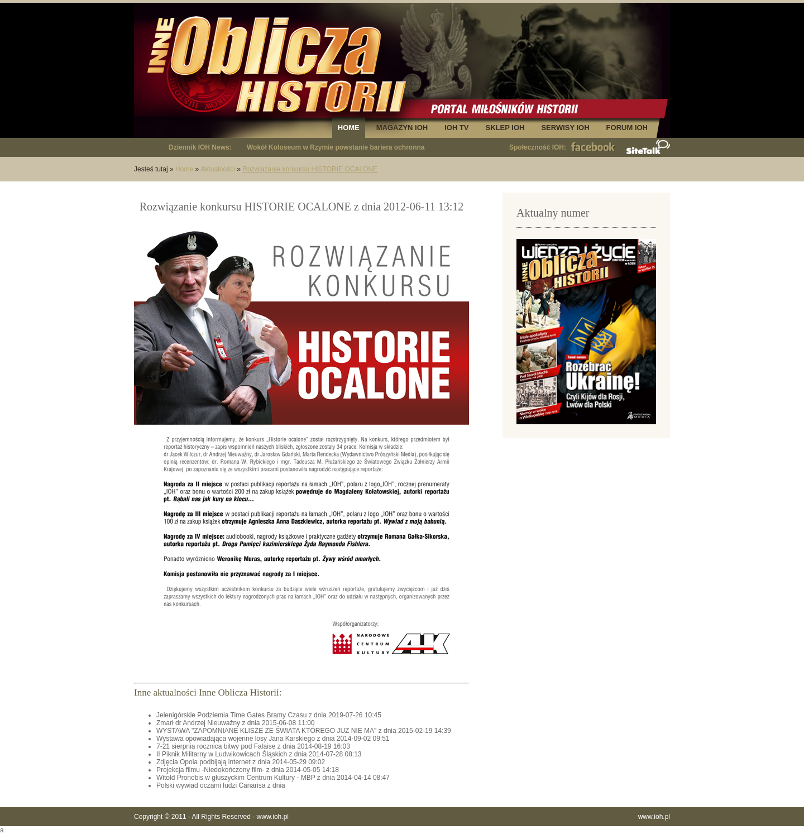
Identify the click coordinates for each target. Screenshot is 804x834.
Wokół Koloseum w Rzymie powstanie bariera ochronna (336, 147)
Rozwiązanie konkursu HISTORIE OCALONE (309, 169)
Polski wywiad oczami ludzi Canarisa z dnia (220, 785)
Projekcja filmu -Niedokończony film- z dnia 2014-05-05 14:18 (247, 770)
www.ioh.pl (273, 817)
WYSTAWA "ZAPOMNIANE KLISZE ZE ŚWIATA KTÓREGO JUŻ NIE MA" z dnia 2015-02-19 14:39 (303, 731)
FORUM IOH (627, 127)
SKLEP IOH (505, 127)
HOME (349, 127)
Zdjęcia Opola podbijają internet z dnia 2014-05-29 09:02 (240, 762)
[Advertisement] (586, 525)
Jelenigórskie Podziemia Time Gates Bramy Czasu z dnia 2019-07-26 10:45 (268, 715)
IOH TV (456, 127)
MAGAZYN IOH (402, 127)
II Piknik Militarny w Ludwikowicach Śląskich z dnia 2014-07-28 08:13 (259, 754)
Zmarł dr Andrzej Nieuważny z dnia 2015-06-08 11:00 (235, 723)
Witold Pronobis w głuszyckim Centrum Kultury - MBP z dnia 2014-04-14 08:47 (273, 778)
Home (184, 169)
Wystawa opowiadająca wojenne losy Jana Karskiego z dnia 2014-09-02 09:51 (273, 738)
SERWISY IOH (565, 127)
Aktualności (217, 169)
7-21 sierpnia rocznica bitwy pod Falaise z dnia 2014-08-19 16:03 (253, 746)
